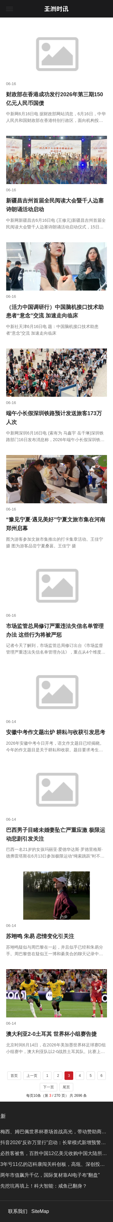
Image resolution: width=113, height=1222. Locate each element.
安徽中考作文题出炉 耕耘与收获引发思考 (55, 732)
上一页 (32, 1076)
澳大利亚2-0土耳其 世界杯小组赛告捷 (51, 1034)
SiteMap (40, 1211)
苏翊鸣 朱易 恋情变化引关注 (40, 936)
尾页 (66, 1087)
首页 (14, 1076)
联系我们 (17, 1211)
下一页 (48, 1087)
